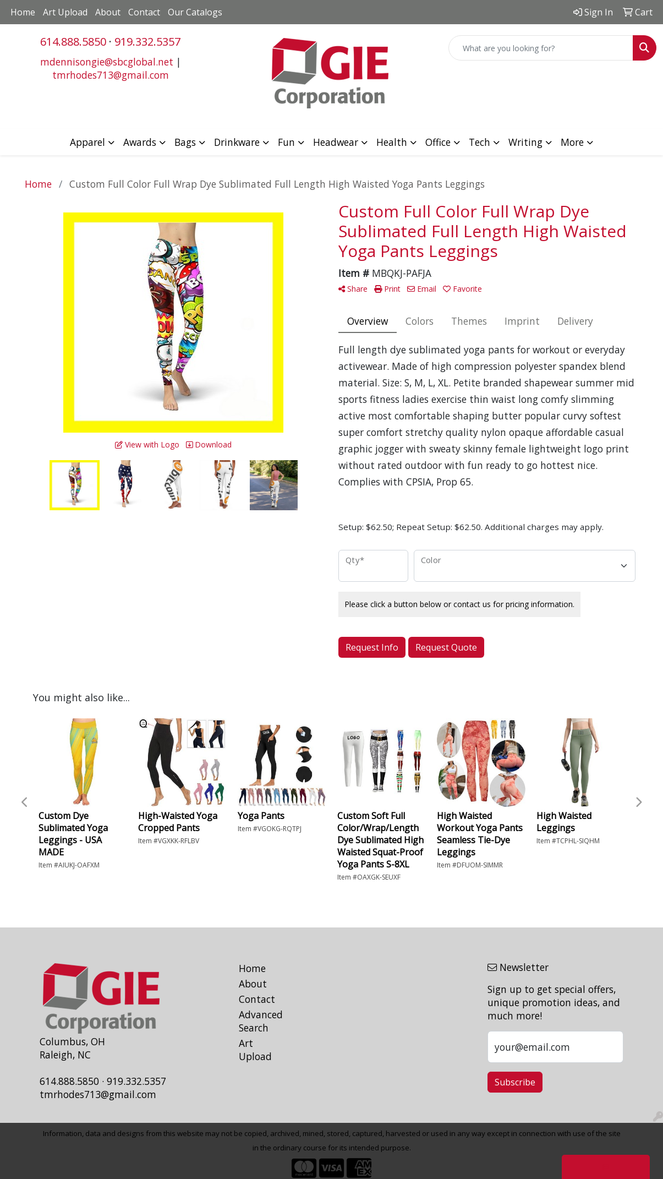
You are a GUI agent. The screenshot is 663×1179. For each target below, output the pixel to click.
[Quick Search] (540, 48)
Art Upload (65, 12)
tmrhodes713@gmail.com (110, 74)
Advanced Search (261, 1021)
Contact (144, 12)
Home (22, 12)
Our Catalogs (195, 12)
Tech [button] (479, 142)
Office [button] (438, 142)
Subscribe (515, 1082)
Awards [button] (139, 142)
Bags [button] (185, 142)
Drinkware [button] (237, 142)
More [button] (572, 142)
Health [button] (391, 142)
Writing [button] (525, 142)
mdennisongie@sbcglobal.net (106, 61)
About (107, 12)
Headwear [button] (335, 142)
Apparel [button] (87, 142)
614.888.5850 (73, 41)
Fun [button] (286, 142)
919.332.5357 (147, 41)
